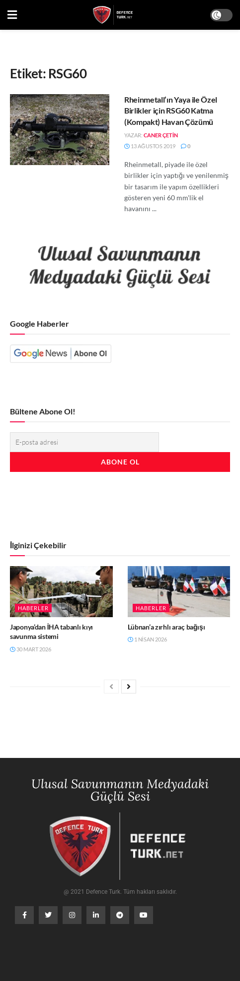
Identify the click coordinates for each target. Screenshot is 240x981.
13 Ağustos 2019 (149, 146)
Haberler (33, 608)
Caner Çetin (161, 135)
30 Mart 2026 (30, 649)
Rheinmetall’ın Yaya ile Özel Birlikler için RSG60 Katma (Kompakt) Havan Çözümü (170, 110)
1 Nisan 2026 (147, 639)
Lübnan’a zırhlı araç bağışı (166, 627)
